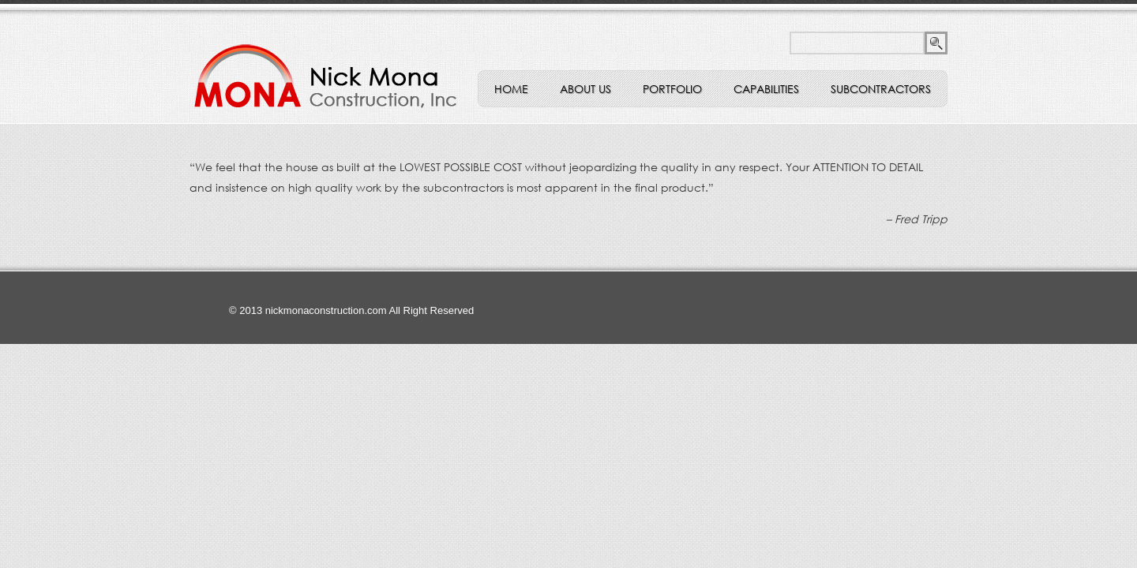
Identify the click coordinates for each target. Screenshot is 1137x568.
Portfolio (672, 88)
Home (511, 88)
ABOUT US (585, 88)
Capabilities (766, 88)
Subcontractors (881, 88)
